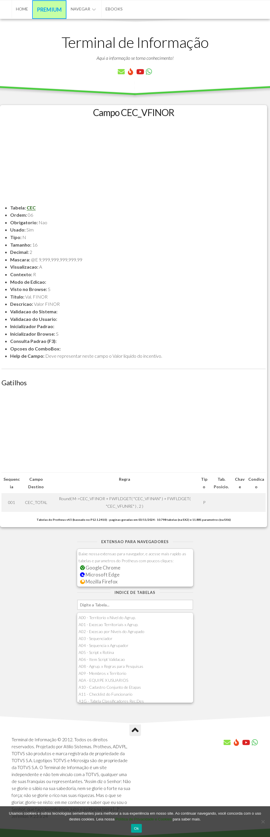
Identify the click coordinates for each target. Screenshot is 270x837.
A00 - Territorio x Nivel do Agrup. (107, 617)
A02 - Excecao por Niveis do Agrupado (111, 631)
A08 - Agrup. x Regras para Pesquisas (111, 666)
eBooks (114, 8)
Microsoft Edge (100, 575)
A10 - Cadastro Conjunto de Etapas (110, 687)
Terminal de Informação (135, 42)
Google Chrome (100, 568)
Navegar (80, 8)
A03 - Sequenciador (96, 638)
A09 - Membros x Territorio (102, 673)
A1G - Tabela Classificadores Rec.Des (111, 701)
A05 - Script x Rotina (96, 652)
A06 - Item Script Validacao (102, 659)
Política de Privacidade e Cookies (143, 819)
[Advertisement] (133, 163)
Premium (49, 9)
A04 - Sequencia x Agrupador (103, 645)
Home (22, 8)
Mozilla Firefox (99, 582)
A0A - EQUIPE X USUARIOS (103, 680)
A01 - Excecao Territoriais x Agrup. (108, 624)
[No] (263, 822)
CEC (31, 207)
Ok (136, 828)
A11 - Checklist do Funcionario (106, 694)
